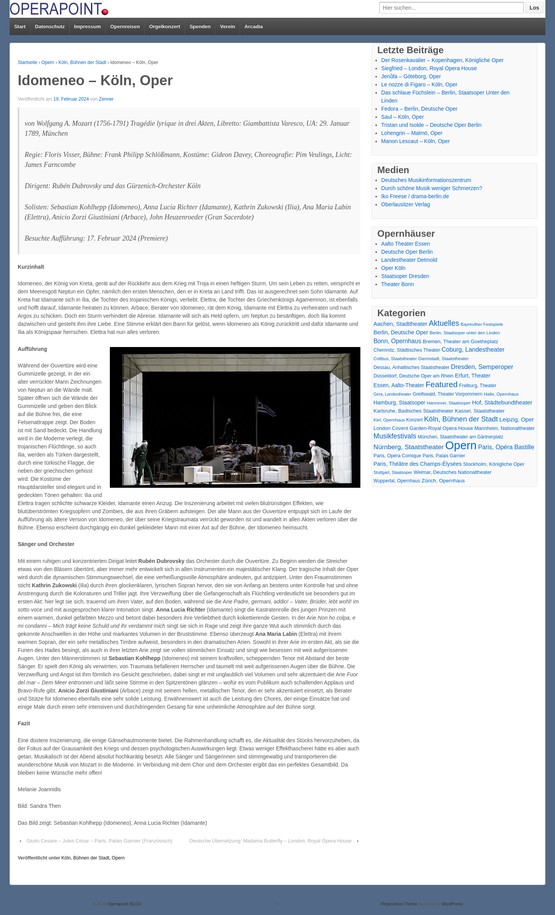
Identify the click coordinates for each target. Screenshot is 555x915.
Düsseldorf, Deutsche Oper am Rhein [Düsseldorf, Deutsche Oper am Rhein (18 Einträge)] (413, 376)
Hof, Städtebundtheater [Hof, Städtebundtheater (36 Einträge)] (502, 402)
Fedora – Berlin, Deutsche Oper (419, 109)
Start (20, 26)
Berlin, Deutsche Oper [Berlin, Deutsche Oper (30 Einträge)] (400, 332)
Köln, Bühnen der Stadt (82, 62)
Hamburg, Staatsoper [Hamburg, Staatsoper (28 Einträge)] (399, 402)
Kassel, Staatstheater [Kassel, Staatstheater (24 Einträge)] (480, 411)
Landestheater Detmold (409, 260)
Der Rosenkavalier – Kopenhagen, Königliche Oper (442, 60)
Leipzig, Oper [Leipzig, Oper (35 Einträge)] (517, 419)
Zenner (106, 99)
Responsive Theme (399, 904)
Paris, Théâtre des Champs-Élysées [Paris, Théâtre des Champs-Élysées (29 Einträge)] (417, 464)
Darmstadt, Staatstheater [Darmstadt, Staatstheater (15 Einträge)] (443, 358)
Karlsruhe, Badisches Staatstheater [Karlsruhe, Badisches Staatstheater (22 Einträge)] (413, 411)
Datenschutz (50, 26)
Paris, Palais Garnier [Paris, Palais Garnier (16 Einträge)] (443, 455)
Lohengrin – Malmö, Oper (411, 133)
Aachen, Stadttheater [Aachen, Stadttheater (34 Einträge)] (400, 324)
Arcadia (253, 26)
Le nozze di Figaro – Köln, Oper (419, 84)
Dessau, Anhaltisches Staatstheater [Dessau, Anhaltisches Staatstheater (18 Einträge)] (411, 367)
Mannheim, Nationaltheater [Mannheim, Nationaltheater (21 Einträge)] (504, 428)
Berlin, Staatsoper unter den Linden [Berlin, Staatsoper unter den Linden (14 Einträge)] (465, 332)
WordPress (452, 904)
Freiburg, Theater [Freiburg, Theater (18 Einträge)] (477, 385)
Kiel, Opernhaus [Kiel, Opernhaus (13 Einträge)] (389, 420)
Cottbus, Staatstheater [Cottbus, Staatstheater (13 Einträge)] (395, 358)
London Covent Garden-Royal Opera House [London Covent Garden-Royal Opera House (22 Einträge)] (423, 428)
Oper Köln (393, 268)
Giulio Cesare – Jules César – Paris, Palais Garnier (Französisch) (99, 841)
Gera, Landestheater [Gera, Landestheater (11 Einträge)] (392, 394)
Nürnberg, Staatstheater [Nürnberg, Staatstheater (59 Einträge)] (408, 447)
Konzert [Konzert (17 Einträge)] (414, 420)
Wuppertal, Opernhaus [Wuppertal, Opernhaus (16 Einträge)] (396, 481)
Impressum (87, 26)
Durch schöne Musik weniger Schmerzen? (431, 188)
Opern (47, 62)
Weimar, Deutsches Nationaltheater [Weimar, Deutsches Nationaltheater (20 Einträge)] (452, 472)
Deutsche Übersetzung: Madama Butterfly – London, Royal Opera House (271, 841)
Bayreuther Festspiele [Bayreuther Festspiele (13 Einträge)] (482, 324)
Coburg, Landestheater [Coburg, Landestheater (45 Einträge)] (473, 349)
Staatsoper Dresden (405, 276)
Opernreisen (125, 26)
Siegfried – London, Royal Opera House (429, 68)
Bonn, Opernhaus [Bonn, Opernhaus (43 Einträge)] (397, 341)
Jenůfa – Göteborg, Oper (411, 76)
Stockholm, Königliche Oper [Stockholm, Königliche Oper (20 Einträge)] (494, 464)
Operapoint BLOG (123, 904)
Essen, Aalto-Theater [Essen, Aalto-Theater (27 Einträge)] (398, 385)
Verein (227, 26)
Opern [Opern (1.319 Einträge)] (461, 445)
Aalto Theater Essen (405, 244)
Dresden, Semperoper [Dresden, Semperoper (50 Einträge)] (482, 366)
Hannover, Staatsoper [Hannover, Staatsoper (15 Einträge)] (449, 402)
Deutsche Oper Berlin (407, 252)
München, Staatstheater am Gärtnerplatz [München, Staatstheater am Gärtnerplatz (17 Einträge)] (460, 437)
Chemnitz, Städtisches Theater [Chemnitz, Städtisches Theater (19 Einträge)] (406, 350)
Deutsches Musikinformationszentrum (426, 180)
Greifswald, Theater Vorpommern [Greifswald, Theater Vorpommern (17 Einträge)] (448, 394)
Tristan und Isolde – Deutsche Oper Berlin (431, 125)
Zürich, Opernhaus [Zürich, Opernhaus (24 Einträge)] (443, 481)
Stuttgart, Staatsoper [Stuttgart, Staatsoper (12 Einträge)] (392, 472)
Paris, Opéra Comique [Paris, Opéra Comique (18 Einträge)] (397, 455)
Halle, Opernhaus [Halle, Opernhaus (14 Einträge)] (501, 394)
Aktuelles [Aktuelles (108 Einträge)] (444, 323)
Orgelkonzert (164, 26)
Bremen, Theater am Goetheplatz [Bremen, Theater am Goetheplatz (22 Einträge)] (460, 341)
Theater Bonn (397, 284)
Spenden (200, 26)
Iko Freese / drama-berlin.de (415, 196)
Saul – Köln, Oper (402, 117)
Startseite (27, 62)
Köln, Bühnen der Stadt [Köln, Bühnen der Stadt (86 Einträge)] (461, 419)
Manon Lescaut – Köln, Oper (415, 141)
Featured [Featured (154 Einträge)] (441, 384)
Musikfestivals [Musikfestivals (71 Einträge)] (394, 436)
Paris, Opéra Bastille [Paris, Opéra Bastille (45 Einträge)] (506, 447)
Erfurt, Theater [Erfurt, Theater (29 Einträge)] (472, 375)
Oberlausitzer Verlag (405, 204)
